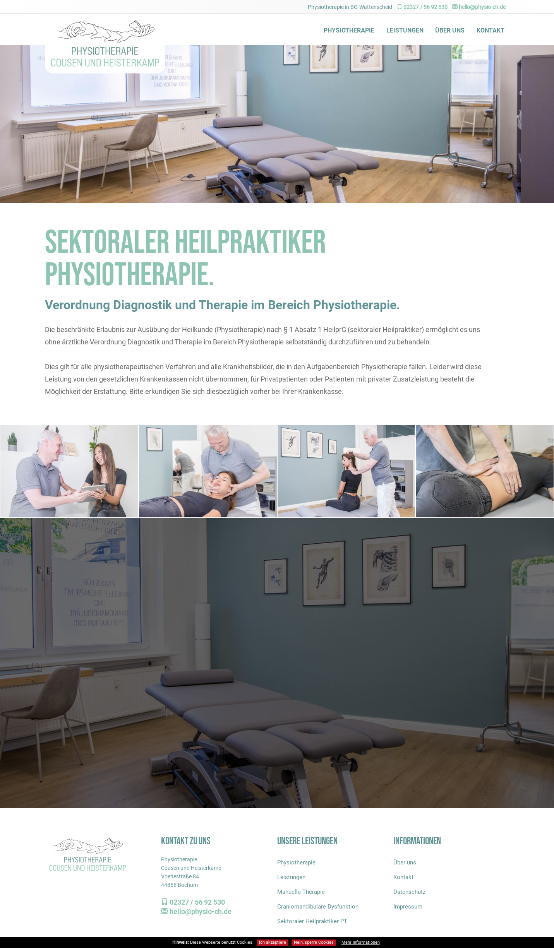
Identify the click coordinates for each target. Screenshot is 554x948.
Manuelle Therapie (301, 891)
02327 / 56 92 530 (422, 7)
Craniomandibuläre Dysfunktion (317, 906)
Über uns (450, 30)
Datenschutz (409, 891)
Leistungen (405, 30)
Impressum (407, 906)
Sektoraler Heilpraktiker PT (312, 921)
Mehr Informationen (360, 942)
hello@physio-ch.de (479, 7)
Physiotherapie (349, 30)
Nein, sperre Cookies (314, 942)
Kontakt (490, 30)
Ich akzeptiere (272, 942)
